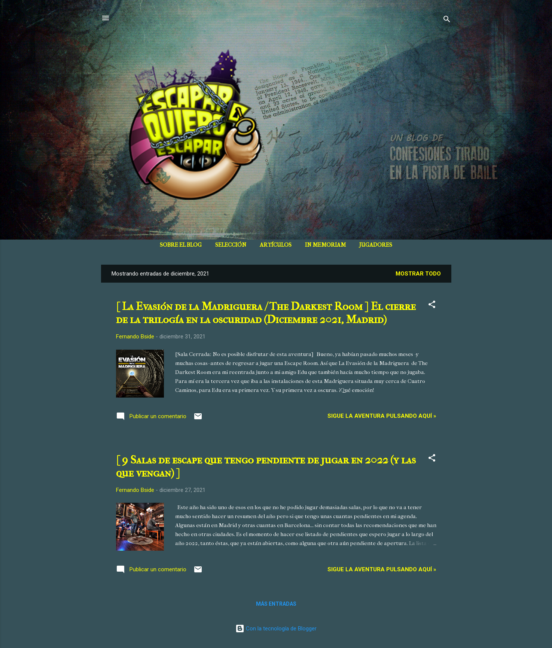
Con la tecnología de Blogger (276, 628)
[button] (431, 305)
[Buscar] (446, 20)
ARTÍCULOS (276, 244)
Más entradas (276, 604)
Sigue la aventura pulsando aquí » (381, 416)
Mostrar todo (418, 273)
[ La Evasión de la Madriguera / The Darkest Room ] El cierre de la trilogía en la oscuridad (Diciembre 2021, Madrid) (266, 313)
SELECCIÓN (230, 244)
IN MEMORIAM (325, 244)
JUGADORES (375, 244)
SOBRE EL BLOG (181, 244)
